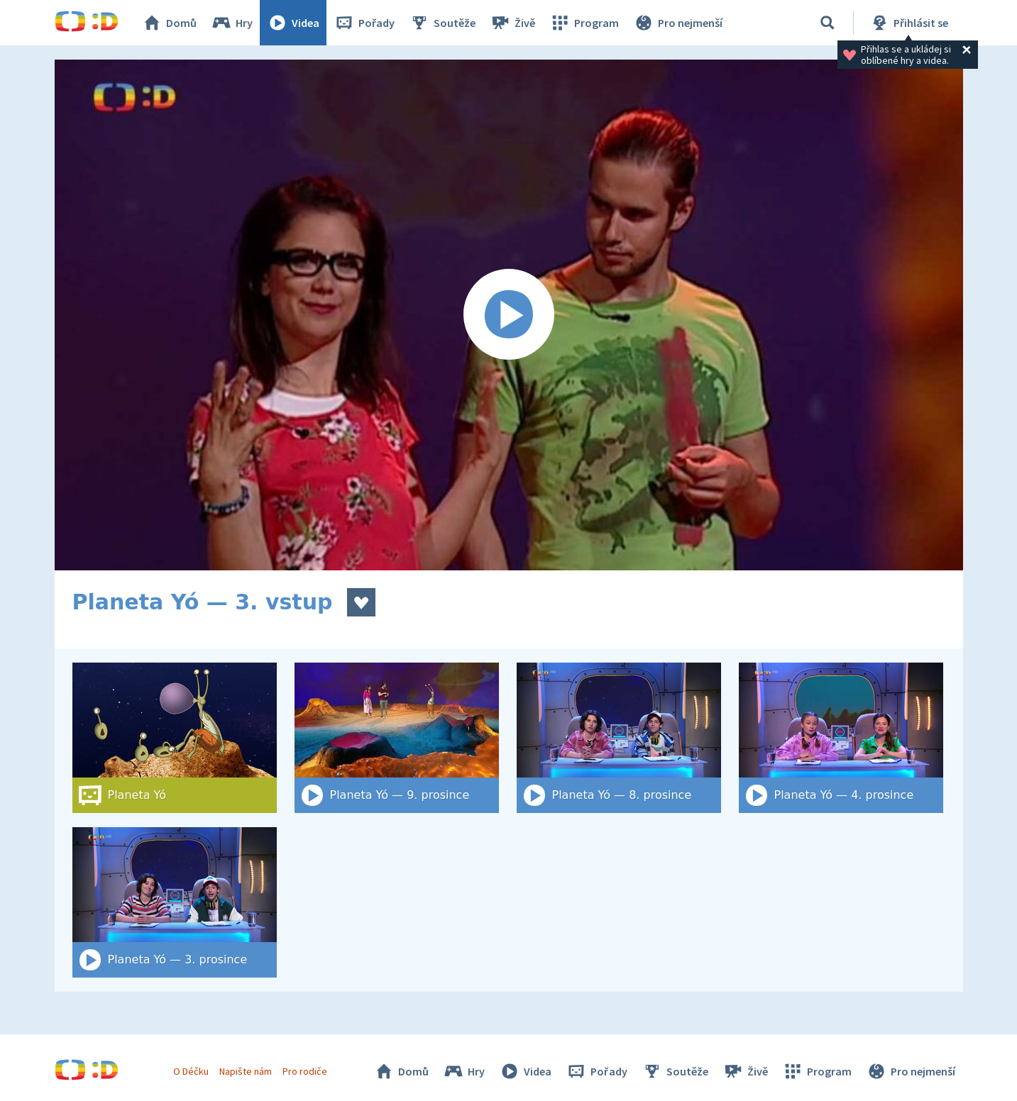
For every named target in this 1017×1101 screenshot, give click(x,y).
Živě (512, 22)
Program (584, 22)
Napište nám (245, 1071)
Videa (293, 22)
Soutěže (442, 22)
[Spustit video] (509, 315)
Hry (232, 22)
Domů (169, 22)
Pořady (364, 22)
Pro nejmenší (677, 22)
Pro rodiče (304, 1071)
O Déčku (191, 1071)
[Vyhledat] (827, 22)
